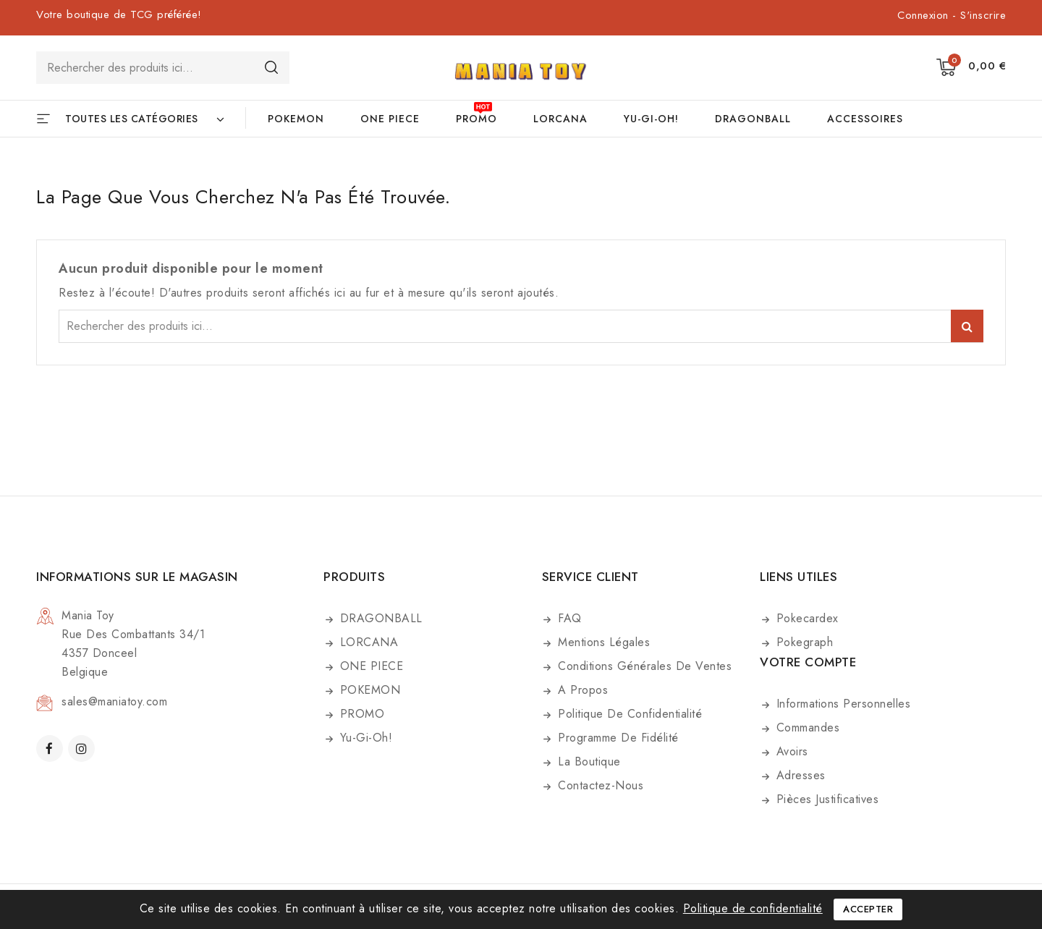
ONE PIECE (390, 118)
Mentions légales (602, 642)
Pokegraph (802, 642)
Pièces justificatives (825, 799)
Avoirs (790, 751)
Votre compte (808, 662)
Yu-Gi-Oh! (651, 118)
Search (271, 67)
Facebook (51, 748)
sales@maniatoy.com (114, 702)
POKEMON (296, 118)
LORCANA (560, 118)
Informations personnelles (841, 703)
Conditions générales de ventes (643, 666)
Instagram (83, 748)
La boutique (587, 761)
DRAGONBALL (753, 118)
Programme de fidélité (616, 737)
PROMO (476, 118)
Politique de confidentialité (628, 713)
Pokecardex (805, 618)
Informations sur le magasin (137, 576)
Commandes (805, 727)
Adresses (799, 775)
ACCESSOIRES (865, 118)
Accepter (868, 909)
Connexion (924, 15)
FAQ (568, 618)
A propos (581, 690)
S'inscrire (983, 15)
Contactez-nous (599, 785)
